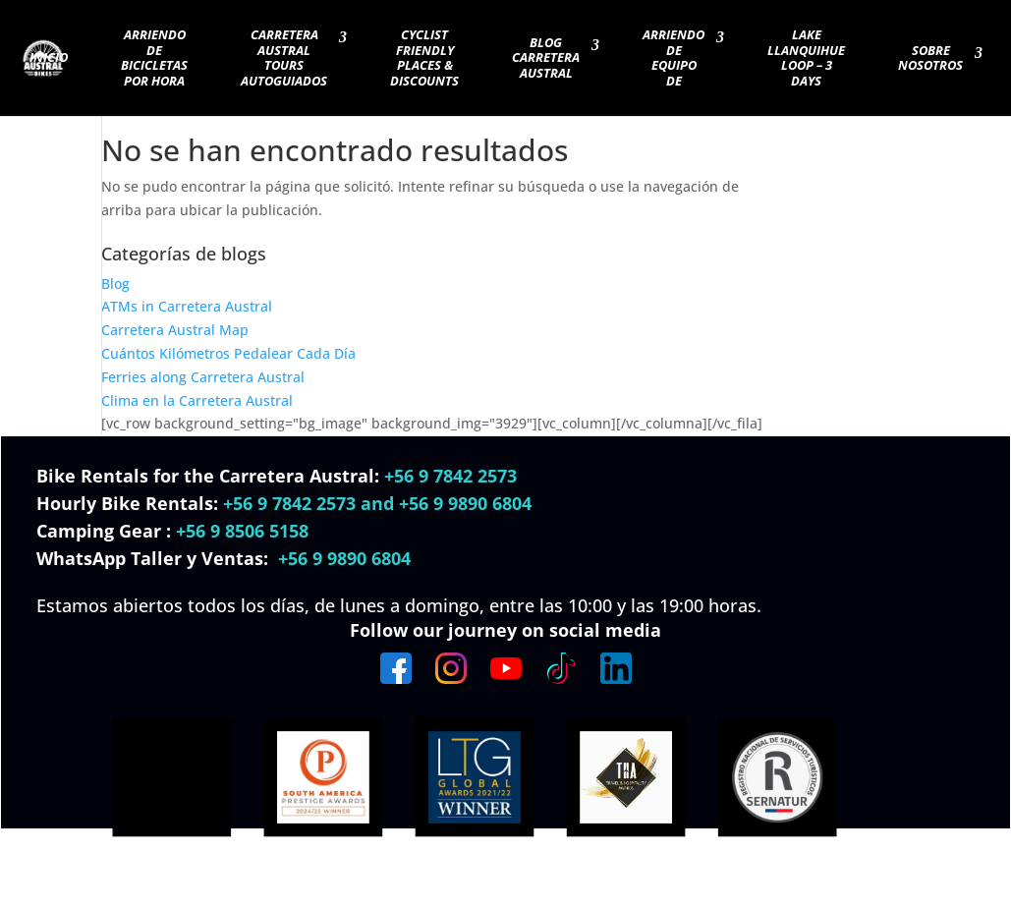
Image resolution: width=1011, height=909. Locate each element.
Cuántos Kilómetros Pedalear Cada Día (228, 353)
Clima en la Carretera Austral (197, 400)
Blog (115, 283)
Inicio (48, 58)
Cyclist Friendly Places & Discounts (424, 58)
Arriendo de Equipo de (673, 58)
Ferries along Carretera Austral (203, 377)
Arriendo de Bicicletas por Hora (154, 58)
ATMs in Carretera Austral (186, 306)
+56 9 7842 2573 (450, 475)
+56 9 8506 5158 (242, 530)
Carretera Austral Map (175, 329)
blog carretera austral (546, 58)
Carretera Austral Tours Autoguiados (284, 58)
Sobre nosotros (930, 59)
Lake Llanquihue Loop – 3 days (806, 58)
